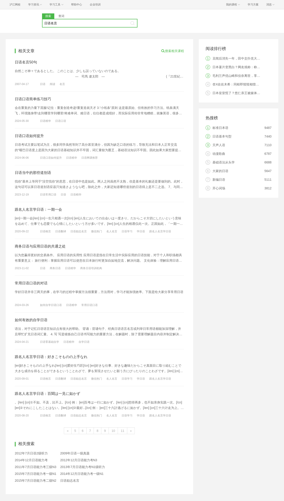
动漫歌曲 (218, 153)
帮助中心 (76, 4)
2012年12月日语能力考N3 (78, 460)
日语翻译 (60, 231)
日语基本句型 (222, 136)
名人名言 (111, 231)
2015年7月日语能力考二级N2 (35, 480)
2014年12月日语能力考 (31, 460)
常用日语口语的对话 (31, 283)
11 (122, 431)
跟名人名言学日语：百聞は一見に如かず (47, 394)
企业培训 (95, 4)
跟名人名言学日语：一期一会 (38, 209)
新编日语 (218, 179)
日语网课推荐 (89, 157)
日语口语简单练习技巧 (33, 99)
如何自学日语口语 (51, 305)
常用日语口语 (89, 305)
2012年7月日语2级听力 (31, 453)
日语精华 (45, 121)
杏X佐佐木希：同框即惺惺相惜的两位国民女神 (245, 84)
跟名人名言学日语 (160, 231)
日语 (42, 84)
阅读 (52, 84)
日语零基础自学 (49, 341)
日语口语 (60, 121)
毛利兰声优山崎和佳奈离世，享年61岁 (239, 76)
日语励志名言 (78, 231)
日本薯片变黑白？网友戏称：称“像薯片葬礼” (243, 67)
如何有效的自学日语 (31, 320)
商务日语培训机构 (91, 268)
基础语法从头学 (223, 162)
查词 (61, 16)
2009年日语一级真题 (75, 453)
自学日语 (84, 341)
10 (113, 431)
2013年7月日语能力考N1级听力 (82, 467)
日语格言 (45, 231)
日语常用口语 (48, 194)
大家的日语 (220, 171)
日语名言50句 (26, 62)
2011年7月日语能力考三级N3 (35, 467)
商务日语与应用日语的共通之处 (40, 246)
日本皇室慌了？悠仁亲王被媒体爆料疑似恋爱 (244, 93)
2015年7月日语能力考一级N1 (35, 474)
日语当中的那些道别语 (33, 173)
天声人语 (218, 145)
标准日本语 (220, 128)
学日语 (141, 231)
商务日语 (55, 268)
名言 (62, 84)
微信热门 (96, 231)
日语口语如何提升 (29, 136)
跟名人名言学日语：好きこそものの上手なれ (51, 357)
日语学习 (127, 231)
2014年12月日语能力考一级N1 (82, 474)
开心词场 (218, 188)
